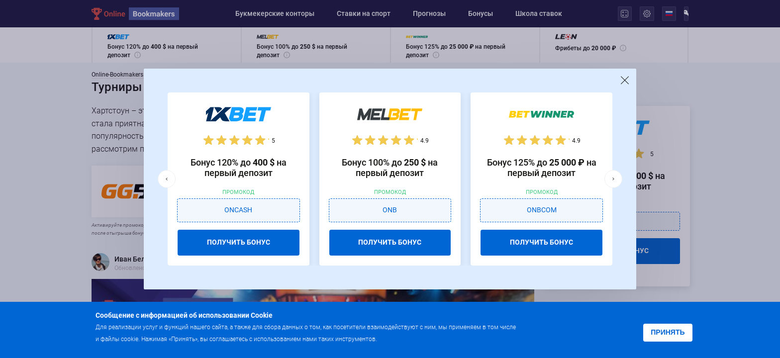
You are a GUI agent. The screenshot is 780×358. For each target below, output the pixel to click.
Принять (667, 332)
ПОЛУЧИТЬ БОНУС (238, 242)
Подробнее (398, 338)
